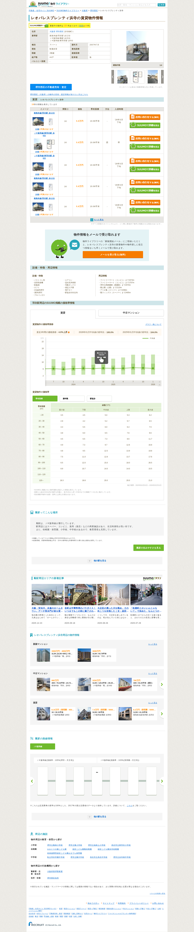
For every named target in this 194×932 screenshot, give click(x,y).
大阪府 (85, 11)
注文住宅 (32, 913)
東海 (56, 916)
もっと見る (152, 644)
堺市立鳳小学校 (75, 845)
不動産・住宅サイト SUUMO (41, 11)
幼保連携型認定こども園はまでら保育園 (64, 853)
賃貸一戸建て (92, 908)
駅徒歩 (92, 399)
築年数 (65, 399)
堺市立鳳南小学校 (55, 845)
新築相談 (67, 913)
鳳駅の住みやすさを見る (148, 548)
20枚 (37, 152)
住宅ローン (88, 913)
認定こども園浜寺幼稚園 (108, 849)
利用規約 (122, 903)
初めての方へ (93, 903)
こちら (130, 806)
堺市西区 (94, 11)
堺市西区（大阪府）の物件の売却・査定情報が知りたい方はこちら (59, 94)
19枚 (37, 194)
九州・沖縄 (77, 916)
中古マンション (128, 908)
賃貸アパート (81, 908)
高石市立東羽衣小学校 (121, 845)
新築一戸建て (140, 908)
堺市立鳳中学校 (77, 857)
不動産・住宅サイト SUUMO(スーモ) (42, 908)
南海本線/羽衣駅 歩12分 (44, 113)
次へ (161, 781)
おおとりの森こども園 (57, 849)
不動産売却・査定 (55, 913)
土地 (159, 908)
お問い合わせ (158, 903)
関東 (41, 916)
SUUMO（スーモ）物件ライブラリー (49, 4)
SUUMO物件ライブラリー (68, 11)
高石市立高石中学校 (98, 857)
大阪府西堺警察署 (55, 871)
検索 (163, 5)
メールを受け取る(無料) (113, 254)
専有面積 (39, 399)
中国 (70, 916)
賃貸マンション (69, 908)
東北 (36, 916)
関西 (61, 916)
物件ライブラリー (100, 913)
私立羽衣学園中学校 (56, 857)
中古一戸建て (151, 908)
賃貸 (81, 26)
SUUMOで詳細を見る (144, 125)
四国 (66, 916)
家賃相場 (102, 908)
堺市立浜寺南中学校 (122, 857)
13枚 (37, 129)
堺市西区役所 (53, 878)
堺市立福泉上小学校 (96, 845)
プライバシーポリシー (139, 903)
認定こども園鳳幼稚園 (82, 849)
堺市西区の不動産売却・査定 (51, 87)
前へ (32, 781)
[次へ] (161, 684)
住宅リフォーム (42, 913)
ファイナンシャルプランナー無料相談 (122, 913)
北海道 (31, 916)
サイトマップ (108, 903)
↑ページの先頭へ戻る (157, 893)
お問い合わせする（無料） (144, 117)
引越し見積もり (77, 913)
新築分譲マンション (114, 908)
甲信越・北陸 (49, 916)
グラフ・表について (153, 324)
